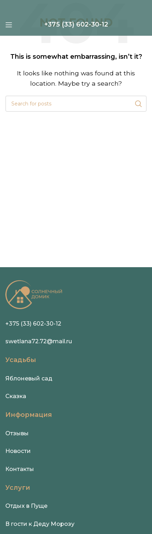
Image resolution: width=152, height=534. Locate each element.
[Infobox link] (76, 25)
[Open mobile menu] (9, 25)
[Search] (76, 104)
